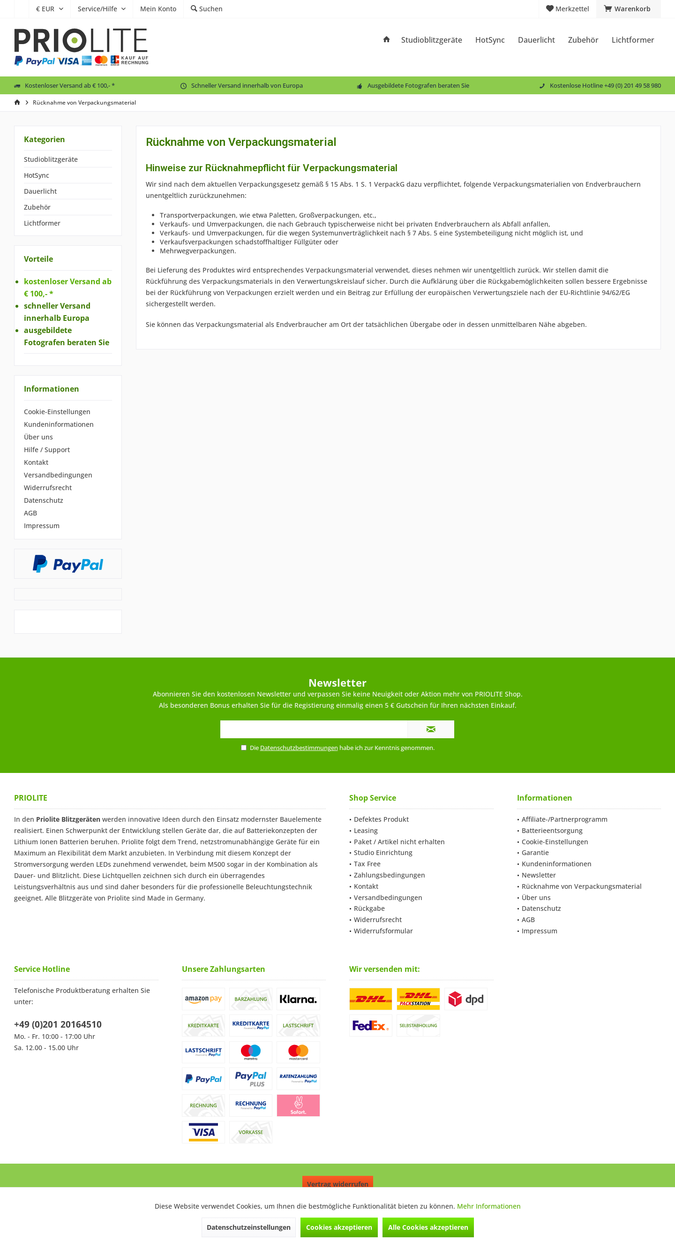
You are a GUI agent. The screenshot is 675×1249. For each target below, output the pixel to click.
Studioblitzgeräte (51, 159)
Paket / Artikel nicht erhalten (399, 841)
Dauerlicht (40, 191)
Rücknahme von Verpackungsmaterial (582, 886)
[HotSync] (490, 40)
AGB (30, 512)
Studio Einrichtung (383, 852)
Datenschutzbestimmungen (299, 747)
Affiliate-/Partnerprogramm (565, 819)
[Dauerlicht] (536, 40)
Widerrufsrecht (48, 487)
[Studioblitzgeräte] (432, 40)
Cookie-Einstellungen (57, 411)
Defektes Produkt (381, 819)
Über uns (38, 436)
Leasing (366, 830)
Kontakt (36, 462)
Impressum (42, 525)
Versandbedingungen (58, 474)
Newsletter (539, 875)
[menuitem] (21, 9)
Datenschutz (43, 500)
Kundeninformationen (59, 424)
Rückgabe (369, 908)
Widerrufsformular (383, 930)
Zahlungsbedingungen (389, 875)
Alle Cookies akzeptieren (428, 1227)
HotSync (36, 175)
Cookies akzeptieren (339, 1227)
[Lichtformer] (633, 40)
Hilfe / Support (47, 449)
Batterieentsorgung (552, 830)
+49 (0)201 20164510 (58, 1024)
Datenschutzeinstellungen (249, 1227)
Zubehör (37, 207)
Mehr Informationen (489, 1206)
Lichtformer (42, 223)
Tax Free (367, 863)
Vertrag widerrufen (337, 1184)
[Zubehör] (583, 40)
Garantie (535, 852)
